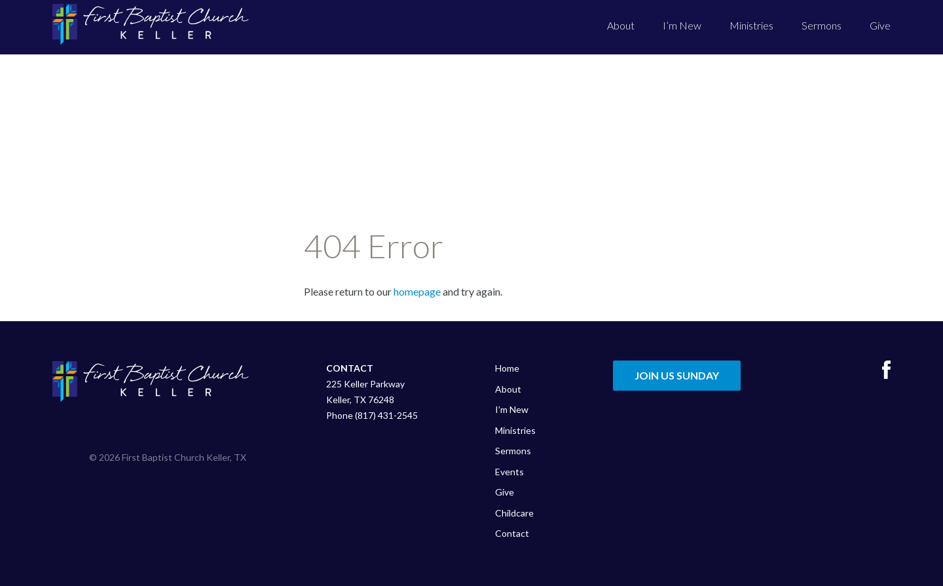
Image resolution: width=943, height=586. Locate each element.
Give (880, 25)
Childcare (514, 512)
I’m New (682, 25)
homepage (417, 291)
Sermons (821, 25)
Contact (512, 533)
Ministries (751, 25)
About (621, 25)
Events (509, 471)
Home (507, 368)
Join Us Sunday (677, 375)
